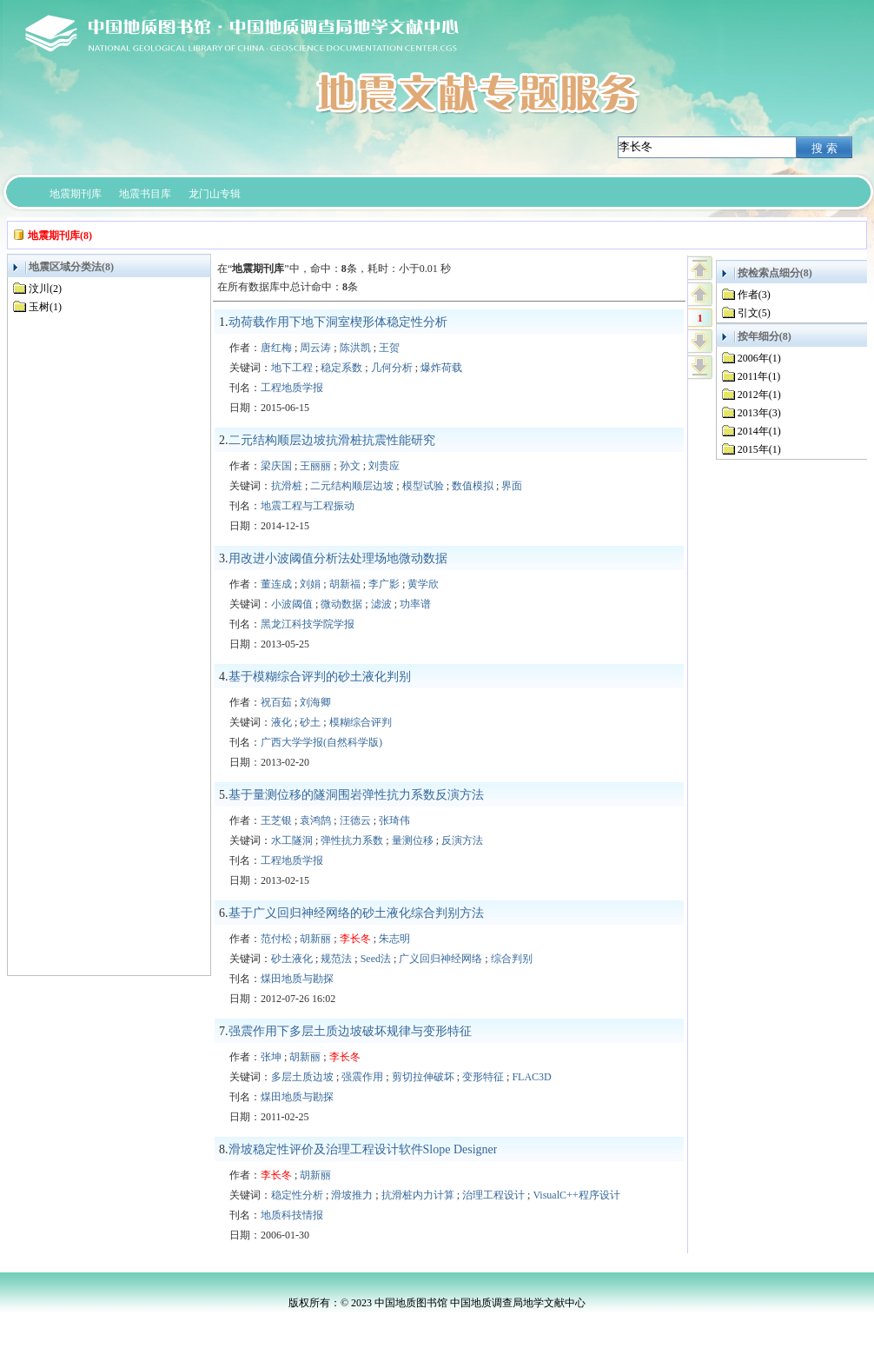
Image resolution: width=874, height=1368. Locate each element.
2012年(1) (759, 394)
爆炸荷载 (441, 368)
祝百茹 (276, 702)
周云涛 (315, 348)
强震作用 (362, 1077)
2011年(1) (759, 376)
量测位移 (413, 840)
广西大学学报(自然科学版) (321, 742)
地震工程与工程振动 (307, 506)
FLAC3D (531, 1077)
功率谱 (415, 604)
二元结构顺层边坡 (352, 486)
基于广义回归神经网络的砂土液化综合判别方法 (356, 913)
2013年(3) (759, 413)
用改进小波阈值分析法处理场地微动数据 (337, 558)
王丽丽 (315, 466)
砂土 (310, 722)
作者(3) (754, 295)
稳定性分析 (297, 1195)
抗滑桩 (286, 486)
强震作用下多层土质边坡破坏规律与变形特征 (350, 1031)
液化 (281, 722)
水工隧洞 (292, 840)
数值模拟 (472, 486)
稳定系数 (341, 368)
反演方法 (462, 840)
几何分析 (392, 368)
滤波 (381, 604)
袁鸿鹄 (315, 820)
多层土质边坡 (302, 1077)
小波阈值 (292, 604)
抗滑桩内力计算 (417, 1195)
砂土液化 (292, 959)
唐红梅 (276, 348)
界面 (511, 486)
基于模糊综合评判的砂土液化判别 (319, 676)
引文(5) (754, 313)
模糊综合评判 (360, 722)
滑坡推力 (352, 1195)
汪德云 (355, 820)
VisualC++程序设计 (576, 1195)
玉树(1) (45, 307)
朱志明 (394, 939)
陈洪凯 (355, 348)
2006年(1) (759, 358)
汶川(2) (45, 288)
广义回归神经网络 (440, 959)
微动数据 (341, 604)
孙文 (350, 466)
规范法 (336, 959)
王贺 (389, 348)
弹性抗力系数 (352, 840)
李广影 (384, 584)
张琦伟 (394, 820)
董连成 (276, 584)
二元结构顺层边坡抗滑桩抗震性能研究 (331, 440)
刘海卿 (315, 702)
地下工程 (292, 368)
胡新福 (345, 584)
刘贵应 (384, 466)
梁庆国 (276, 466)
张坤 (271, 1057)
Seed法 (376, 959)
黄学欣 (423, 584)
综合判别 (512, 959)
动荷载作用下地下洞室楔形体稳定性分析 (337, 322)
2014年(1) (759, 431)
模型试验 (423, 486)
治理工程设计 (493, 1195)
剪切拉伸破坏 (423, 1077)
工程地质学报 (292, 388)
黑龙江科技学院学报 (307, 624)
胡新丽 (315, 939)
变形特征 (483, 1077)
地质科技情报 (292, 1215)
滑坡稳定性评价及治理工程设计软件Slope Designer (363, 1149)
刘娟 (310, 584)
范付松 (276, 939)
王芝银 (276, 820)
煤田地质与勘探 (297, 979)
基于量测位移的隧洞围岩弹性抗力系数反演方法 (356, 794)
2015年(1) (759, 449)
